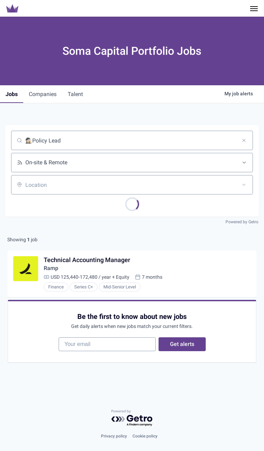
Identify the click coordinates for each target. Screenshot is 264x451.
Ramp (51, 268)
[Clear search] (244, 140)
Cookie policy (145, 436)
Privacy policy (114, 436)
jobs (12, 94)
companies (43, 94)
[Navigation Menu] (254, 8)
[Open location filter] (244, 184)
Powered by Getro (241, 221)
